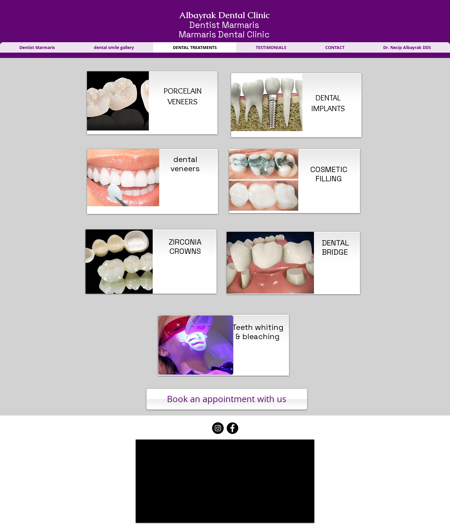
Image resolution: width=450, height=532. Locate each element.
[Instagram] (218, 428)
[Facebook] (232, 428)
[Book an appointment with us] (226, 399)
